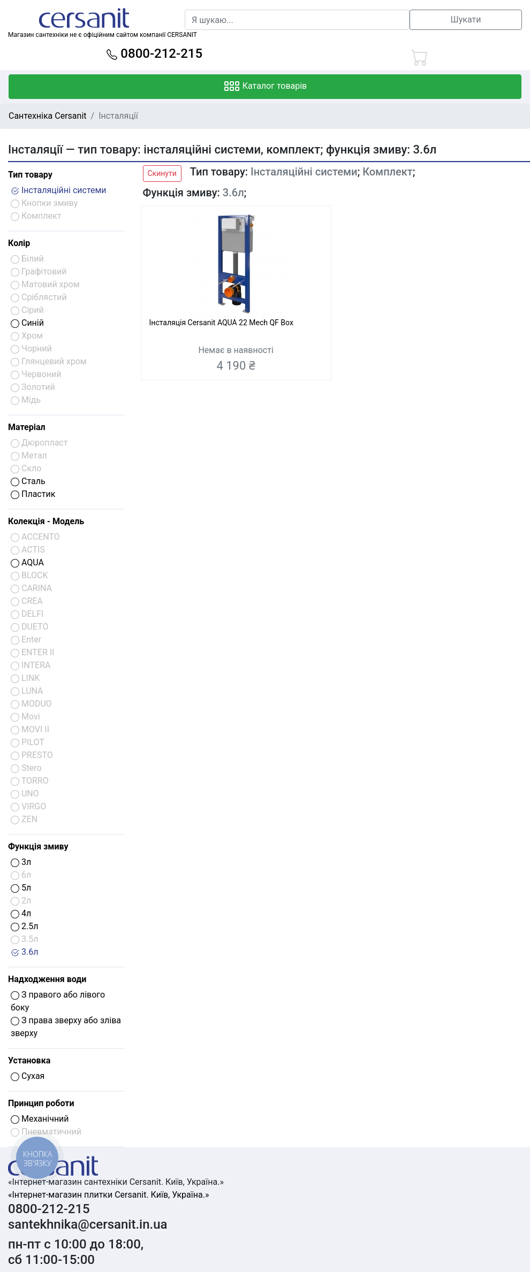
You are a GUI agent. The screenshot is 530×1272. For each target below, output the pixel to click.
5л (21, 888)
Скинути (162, 173)
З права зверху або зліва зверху (66, 1026)
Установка (29, 1060)
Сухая (27, 1076)
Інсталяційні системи (59, 190)
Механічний (40, 1119)
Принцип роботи (41, 1103)
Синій (27, 323)
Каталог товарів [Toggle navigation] (265, 86)
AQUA (27, 562)
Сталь (28, 481)
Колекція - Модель (46, 521)
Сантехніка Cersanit (48, 116)
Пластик (33, 494)
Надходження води (47, 979)
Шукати (466, 19)
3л (21, 862)
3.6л (24, 952)
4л (21, 913)
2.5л (24, 926)
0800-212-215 (154, 53)
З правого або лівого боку (58, 1001)
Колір (19, 243)
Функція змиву (38, 846)
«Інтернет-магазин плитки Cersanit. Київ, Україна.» (108, 1195)
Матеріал (27, 427)
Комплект (387, 171)
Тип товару (30, 175)
